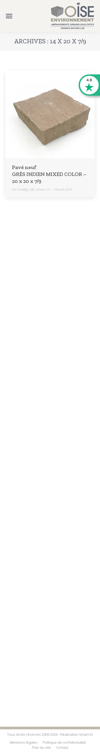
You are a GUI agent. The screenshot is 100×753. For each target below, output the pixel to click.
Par (31, 189)
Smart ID (86, 734)
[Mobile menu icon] (9, 16)
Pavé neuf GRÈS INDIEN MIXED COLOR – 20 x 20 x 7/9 (49, 174)
